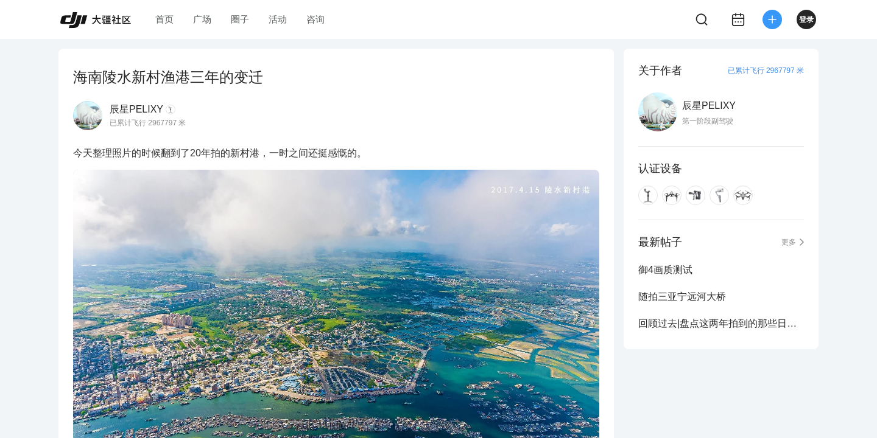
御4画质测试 (665, 270)
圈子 (240, 19)
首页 (164, 19)
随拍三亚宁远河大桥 (682, 296)
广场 (202, 19)
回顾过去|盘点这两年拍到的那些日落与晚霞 (721, 323)
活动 (278, 19)
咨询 (315, 19)
